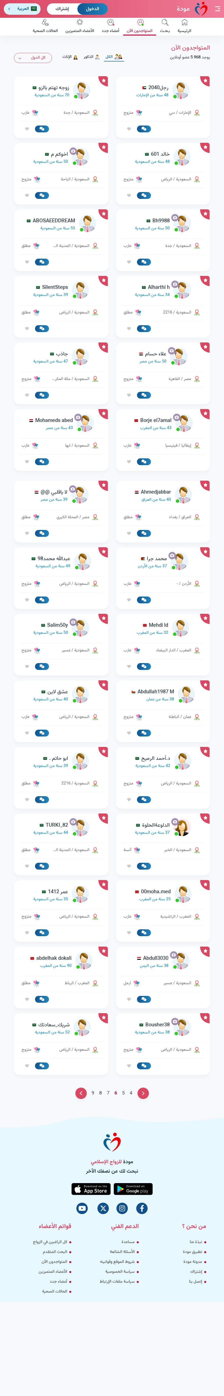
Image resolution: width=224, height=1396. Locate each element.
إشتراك (62, 9)
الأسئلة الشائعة (122, 1252)
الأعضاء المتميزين (79, 26)
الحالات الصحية (45, 26)
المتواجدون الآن (139, 26)
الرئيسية (184, 26)
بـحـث (165, 26)
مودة (192, 9)
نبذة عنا (196, 1242)
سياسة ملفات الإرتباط (117, 1282)
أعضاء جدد (110, 26)
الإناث (70, 57)
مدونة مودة (192, 1262)
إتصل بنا (195, 1282)
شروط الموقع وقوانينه (117, 1262)
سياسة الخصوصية (120, 1272)
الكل (114, 57)
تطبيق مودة (192, 1252)
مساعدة (128, 1242)
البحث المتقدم (55, 1252)
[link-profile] (163, 92)
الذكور (92, 57)
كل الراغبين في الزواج (50, 1242)
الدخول (92, 9)
